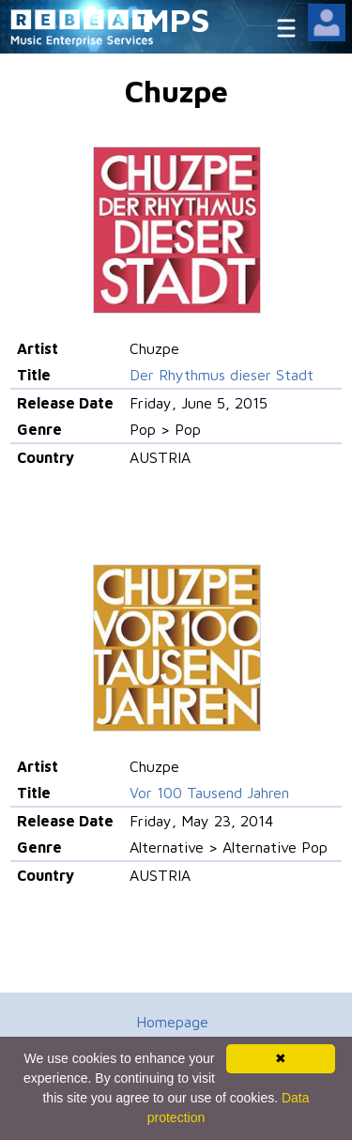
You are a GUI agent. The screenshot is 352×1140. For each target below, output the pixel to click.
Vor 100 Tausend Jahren (209, 792)
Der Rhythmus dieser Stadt (222, 374)
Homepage (172, 1021)
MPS (176, 19)
